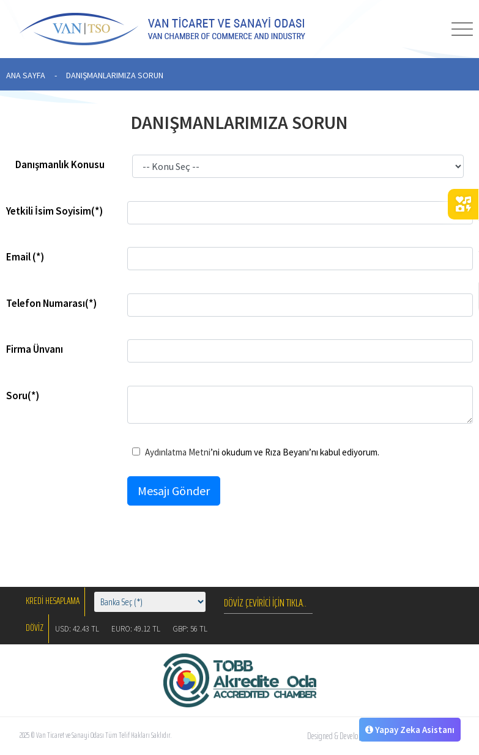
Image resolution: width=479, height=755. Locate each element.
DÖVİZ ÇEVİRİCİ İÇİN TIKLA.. (265, 602)
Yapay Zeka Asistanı (410, 729)
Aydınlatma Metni (177, 452)
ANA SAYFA (25, 75)
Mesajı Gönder (174, 490)
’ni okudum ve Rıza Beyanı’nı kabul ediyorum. (255, 452)
